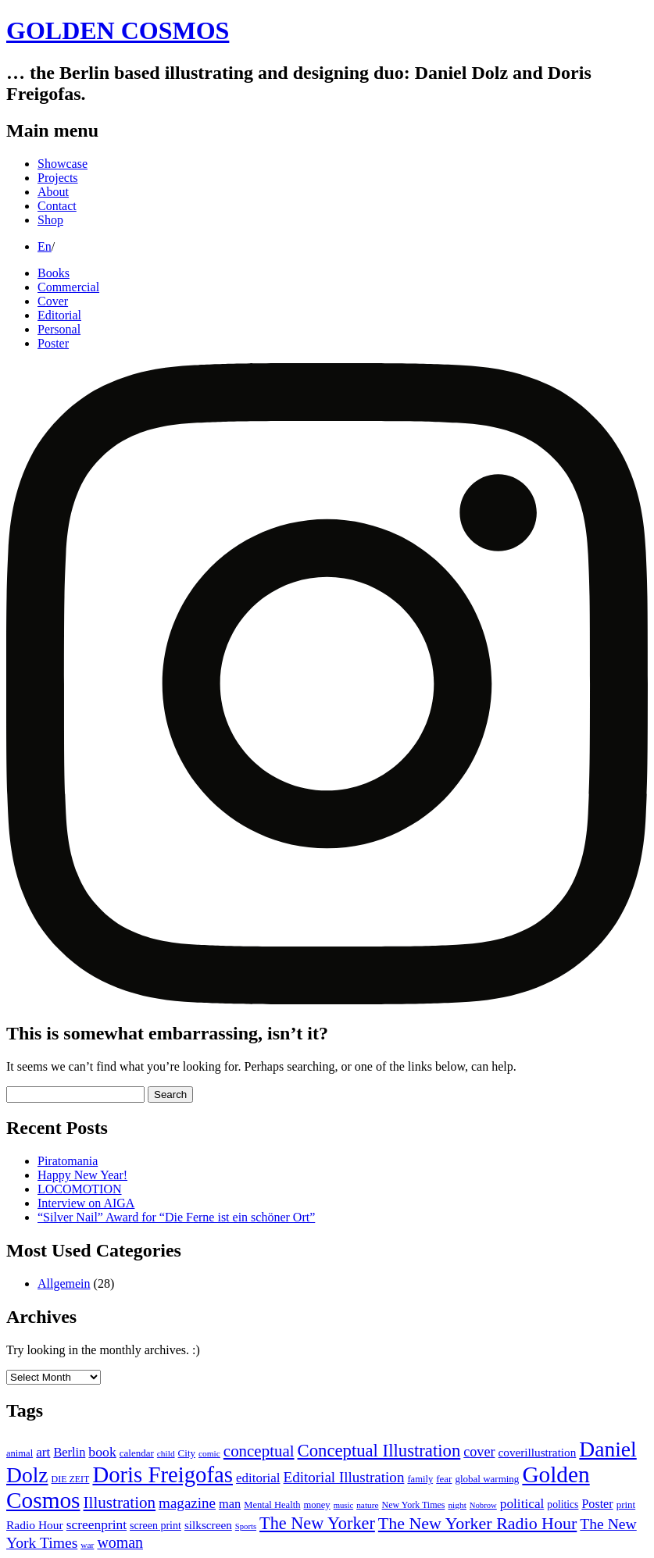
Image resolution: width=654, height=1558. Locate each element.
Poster (53, 343)
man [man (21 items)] (230, 1503)
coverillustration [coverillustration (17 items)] (538, 1452)
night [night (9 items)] (457, 1505)
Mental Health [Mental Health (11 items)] (272, 1504)
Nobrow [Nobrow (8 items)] (483, 1505)
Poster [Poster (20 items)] (597, 1503)
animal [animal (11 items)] (19, 1453)
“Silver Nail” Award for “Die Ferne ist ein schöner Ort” (176, 1217)
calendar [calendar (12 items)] (137, 1453)
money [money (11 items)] (316, 1504)
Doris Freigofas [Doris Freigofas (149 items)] (162, 1474)
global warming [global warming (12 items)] (487, 1479)
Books (54, 273)
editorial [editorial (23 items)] (258, 1478)
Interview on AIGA (86, 1203)
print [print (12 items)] (626, 1504)
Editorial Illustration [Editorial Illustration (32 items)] (344, 1477)
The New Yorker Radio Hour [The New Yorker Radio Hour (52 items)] (477, 1523)
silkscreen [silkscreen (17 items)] (208, 1524)
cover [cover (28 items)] (479, 1452)
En (45, 246)
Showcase (63, 163)
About (53, 191)
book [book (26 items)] (102, 1452)
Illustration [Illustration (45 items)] (120, 1502)
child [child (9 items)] (166, 1453)
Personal (59, 329)
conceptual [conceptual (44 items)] (259, 1451)
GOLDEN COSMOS (117, 30)
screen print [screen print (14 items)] (155, 1525)
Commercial (68, 287)
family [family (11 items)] (420, 1479)
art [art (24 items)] (43, 1452)
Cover (53, 301)
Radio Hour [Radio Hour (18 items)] (34, 1524)
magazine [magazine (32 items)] (187, 1503)
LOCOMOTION (80, 1189)
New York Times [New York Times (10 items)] (413, 1504)
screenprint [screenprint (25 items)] (96, 1524)
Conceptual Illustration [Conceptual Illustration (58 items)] (379, 1450)
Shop (50, 219)
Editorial (59, 315)
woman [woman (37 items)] (120, 1542)
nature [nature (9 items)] (367, 1505)
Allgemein (64, 1283)
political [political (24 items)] (522, 1503)
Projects (58, 177)
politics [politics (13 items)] (562, 1504)
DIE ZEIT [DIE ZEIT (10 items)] (71, 1479)
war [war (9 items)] (87, 1544)
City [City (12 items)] (186, 1453)
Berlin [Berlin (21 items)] (69, 1452)
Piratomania (68, 1161)
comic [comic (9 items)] (209, 1453)
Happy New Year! (82, 1175)
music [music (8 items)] (343, 1505)
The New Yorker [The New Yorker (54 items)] (317, 1523)
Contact (57, 205)
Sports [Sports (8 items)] (245, 1526)
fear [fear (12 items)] (444, 1479)
